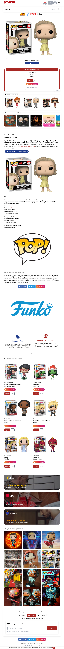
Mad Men (27, 62)
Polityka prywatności (33, 643)
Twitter (32, 286)
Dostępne (31, 615)
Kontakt (41, 643)
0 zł (50, 3)
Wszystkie (21, 615)
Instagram (40, 286)
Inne (7, 9)
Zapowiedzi (41, 615)
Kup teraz (30, 80)
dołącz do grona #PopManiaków (26, 146)
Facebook (22, 286)
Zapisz (52, 628)
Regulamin (23, 643)
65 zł (35, 80)
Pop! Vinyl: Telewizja (34, 62)
